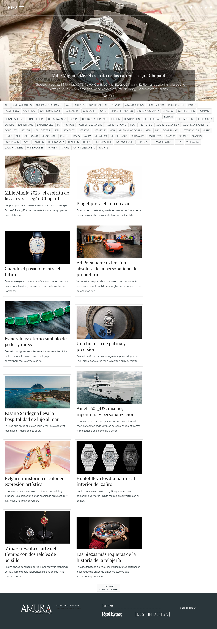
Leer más (108, 95)
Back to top (188, 607)
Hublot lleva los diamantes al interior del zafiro (106, 481)
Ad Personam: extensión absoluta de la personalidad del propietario (108, 269)
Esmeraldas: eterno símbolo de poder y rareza (36, 341)
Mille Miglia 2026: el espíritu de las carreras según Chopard (37, 196)
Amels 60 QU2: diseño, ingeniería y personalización (106, 411)
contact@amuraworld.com (69, 608)
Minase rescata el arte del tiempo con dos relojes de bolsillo (30, 554)
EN (122, 6)
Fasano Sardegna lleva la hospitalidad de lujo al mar (32, 416)
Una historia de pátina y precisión (101, 346)
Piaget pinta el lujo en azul (104, 203)
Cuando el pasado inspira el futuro (32, 272)
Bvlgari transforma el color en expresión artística (35, 481)
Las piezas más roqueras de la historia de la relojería (106, 557)
